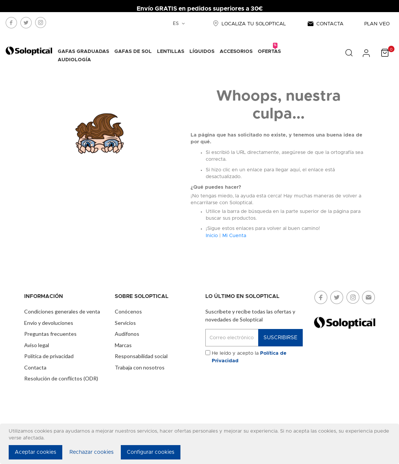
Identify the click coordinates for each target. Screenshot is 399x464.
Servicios (125, 323)
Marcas (123, 345)
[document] (201, 443)
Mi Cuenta (234, 235)
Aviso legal (36, 345)
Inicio (212, 235)
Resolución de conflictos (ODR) (61, 378)
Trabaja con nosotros (140, 367)
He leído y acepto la (249, 357)
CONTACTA (325, 24)
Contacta (35, 367)
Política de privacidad (49, 356)
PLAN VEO (377, 24)
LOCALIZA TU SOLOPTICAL (248, 24)
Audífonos (127, 334)
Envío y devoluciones (48, 323)
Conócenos (128, 311)
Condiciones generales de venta (62, 311)
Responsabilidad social (141, 356)
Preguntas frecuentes (50, 334)
